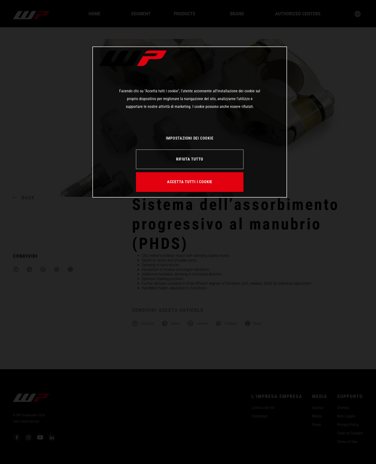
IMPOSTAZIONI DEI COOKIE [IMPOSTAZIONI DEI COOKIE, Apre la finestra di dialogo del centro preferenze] (189, 138)
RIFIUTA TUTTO (189, 159)
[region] (189, 122)
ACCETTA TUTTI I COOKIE (189, 182)
